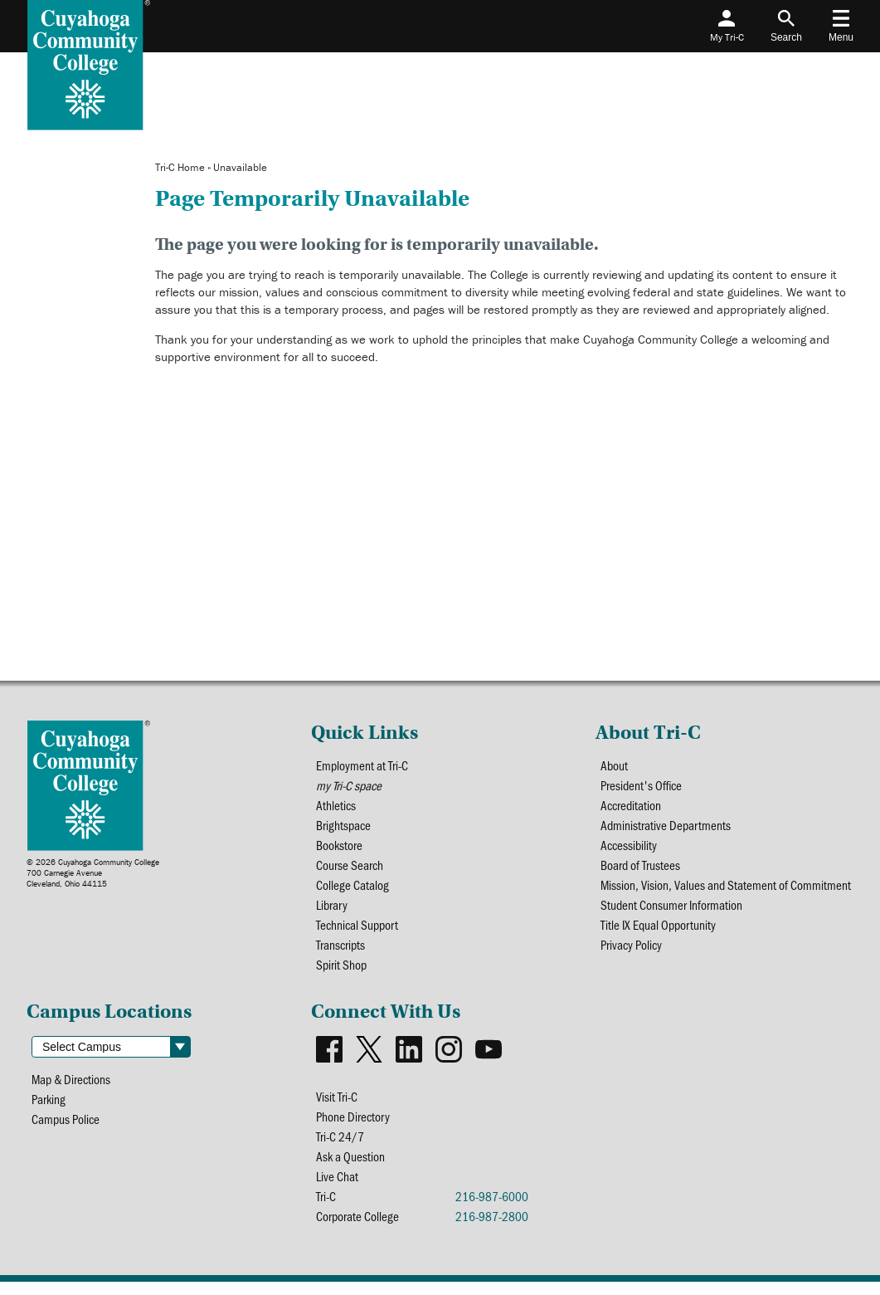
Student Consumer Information (672, 911)
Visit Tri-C (337, 1106)
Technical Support (358, 932)
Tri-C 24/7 (340, 1147)
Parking (49, 1109)
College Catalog (352, 890)
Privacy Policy (632, 952)
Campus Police (67, 1130)
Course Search (350, 869)
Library (332, 911)
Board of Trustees (640, 869)
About (614, 766)
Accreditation (632, 807)
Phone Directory (353, 1127)
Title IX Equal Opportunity (659, 932)
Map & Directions (73, 1088)
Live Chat (337, 1189)
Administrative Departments (666, 828)
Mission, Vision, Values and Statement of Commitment (726, 890)
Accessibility (629, 849)
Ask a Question (351, 1168)
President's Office (642, 786)
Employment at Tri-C (363, 766)
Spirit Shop (342, 973)
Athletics (336, 807)
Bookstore (339, 849)
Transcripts (341, 952)
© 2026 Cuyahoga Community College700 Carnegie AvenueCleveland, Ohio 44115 (93, 873)
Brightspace (344, 828)
